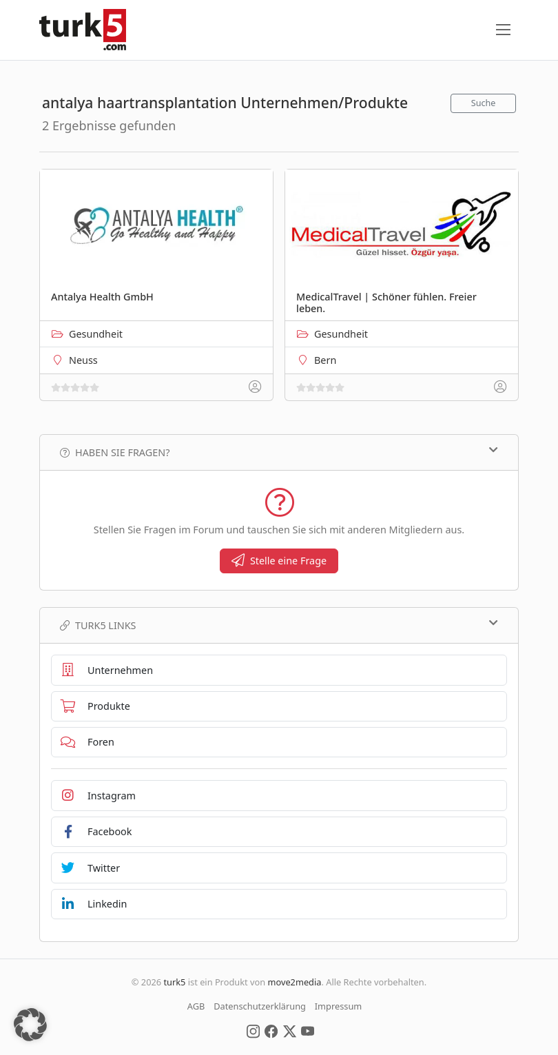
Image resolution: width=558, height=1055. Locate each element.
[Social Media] (253, 1030)
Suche (483, 103)
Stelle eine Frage (279, 560)
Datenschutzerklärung (260, 1006)
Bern (325, 360)
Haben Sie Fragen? (279, 452)
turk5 (174, 982)
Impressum (338, 1006)
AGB (196, 1006)
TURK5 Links (279, 625)
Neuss (83, 360)
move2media (294, 982)
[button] (30, 1024)
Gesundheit (96, 333)
